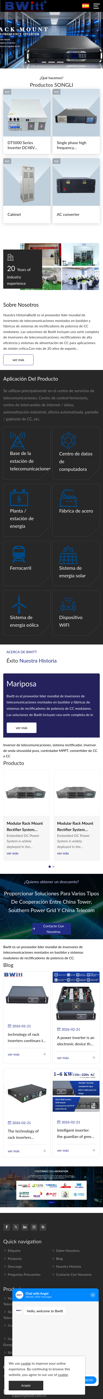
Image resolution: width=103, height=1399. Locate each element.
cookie (26, 1363)
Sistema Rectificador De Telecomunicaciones (23, 1315)
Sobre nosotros (66, 1250)
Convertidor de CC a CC (24, 1325)
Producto (12, 1258)
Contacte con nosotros (48, 929)
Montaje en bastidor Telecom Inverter (21, 1301)
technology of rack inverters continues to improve (26, 1038)
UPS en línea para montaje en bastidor (74, 1328)
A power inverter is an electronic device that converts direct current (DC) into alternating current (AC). (75, 1041)
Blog (57, 1258)
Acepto (26, 1385)
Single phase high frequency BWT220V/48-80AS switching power (74, 145)
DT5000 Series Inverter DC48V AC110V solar (21, 145)
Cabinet (14, 214)
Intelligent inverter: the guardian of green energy (75, 1134)
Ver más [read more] (12, 853)
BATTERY (12, 1352)
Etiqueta (12, 1250)
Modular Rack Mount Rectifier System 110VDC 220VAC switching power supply (25, 827)
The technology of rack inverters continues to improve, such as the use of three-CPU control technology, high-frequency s (26, 1135)
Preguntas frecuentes (21, 1274)
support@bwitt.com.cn (29, 1395)
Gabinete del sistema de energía (24, 1342)
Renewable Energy (68, 1339)
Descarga (12, 1266)
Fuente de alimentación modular (72, 1301)
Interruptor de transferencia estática (75, 1315)
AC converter (68, 214)
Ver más (18, 360)
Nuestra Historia (66, 1266)
